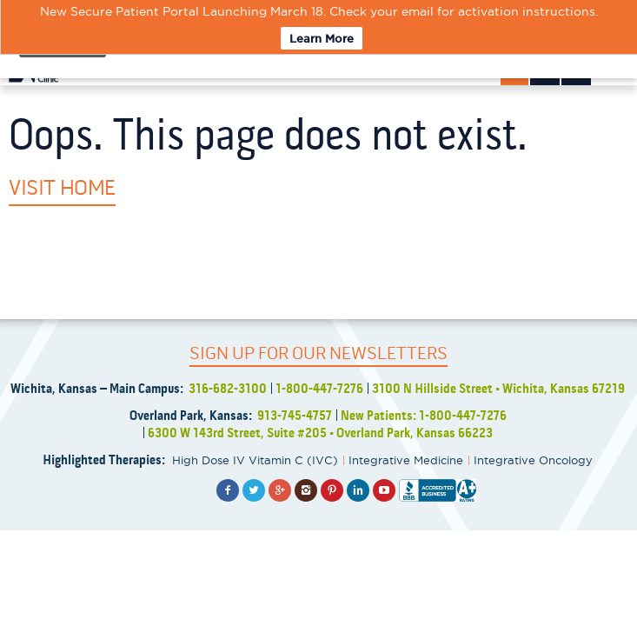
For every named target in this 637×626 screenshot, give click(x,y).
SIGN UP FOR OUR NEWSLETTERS (318, 353)
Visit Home (62, 188)
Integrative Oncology (533, 460)
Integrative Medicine (405, 460)
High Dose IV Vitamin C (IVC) (255, 460)
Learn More (321, 38)
